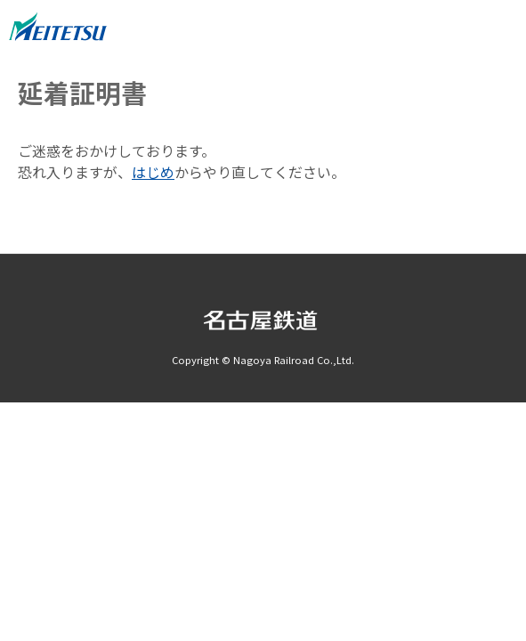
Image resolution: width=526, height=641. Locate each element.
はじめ (153, 172)
